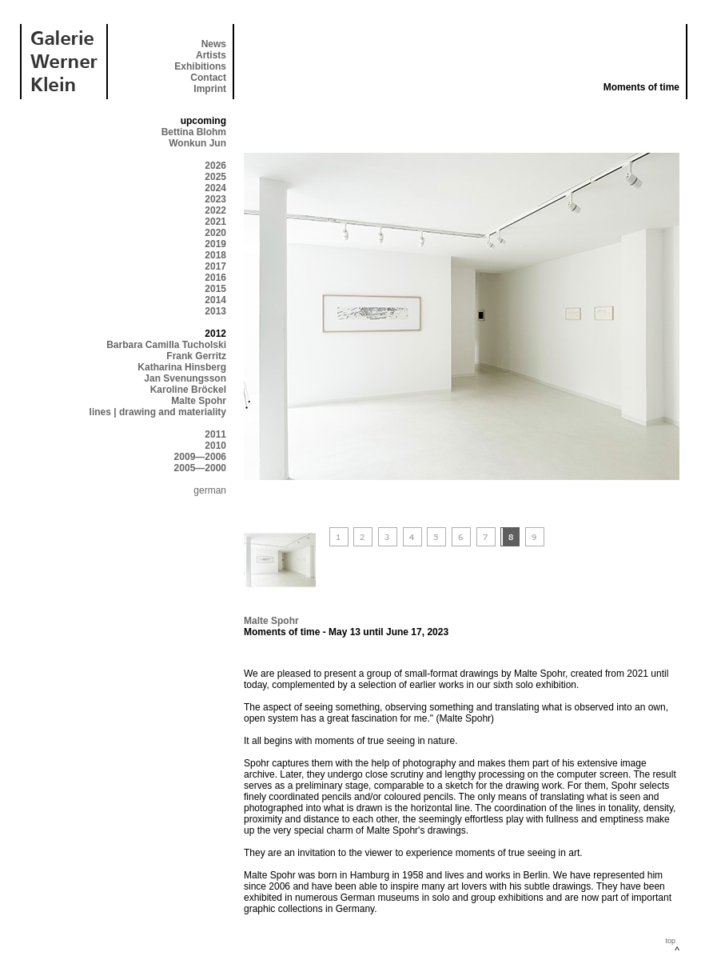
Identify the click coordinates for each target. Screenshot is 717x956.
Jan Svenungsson (185, 378)
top (670, 941)
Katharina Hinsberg (181, 367)
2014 (215, 300)
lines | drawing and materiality (158, 412)
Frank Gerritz (196, 356)
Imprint (209, 88)
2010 (215, 445)
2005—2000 (200, 468)
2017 (215, 266)
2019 (215, 244)
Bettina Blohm (193, 132)
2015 (215, 288)
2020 (215, 232)
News (213, 44)
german (209, 490)
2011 (215, 434)
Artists (211, 55)
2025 (215, 176)
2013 (215, 311)
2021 (215, 221)
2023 (215, 199)
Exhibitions (200, 66)
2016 (215, 277)
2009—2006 (200, 456)
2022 (215, 210)
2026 (215, 165)
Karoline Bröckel (188, 389)
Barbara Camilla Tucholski (166, 344)
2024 (215, 188)
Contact (208, 77)
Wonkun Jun (197, 143)
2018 (215, 255)
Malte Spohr (198, 400)
